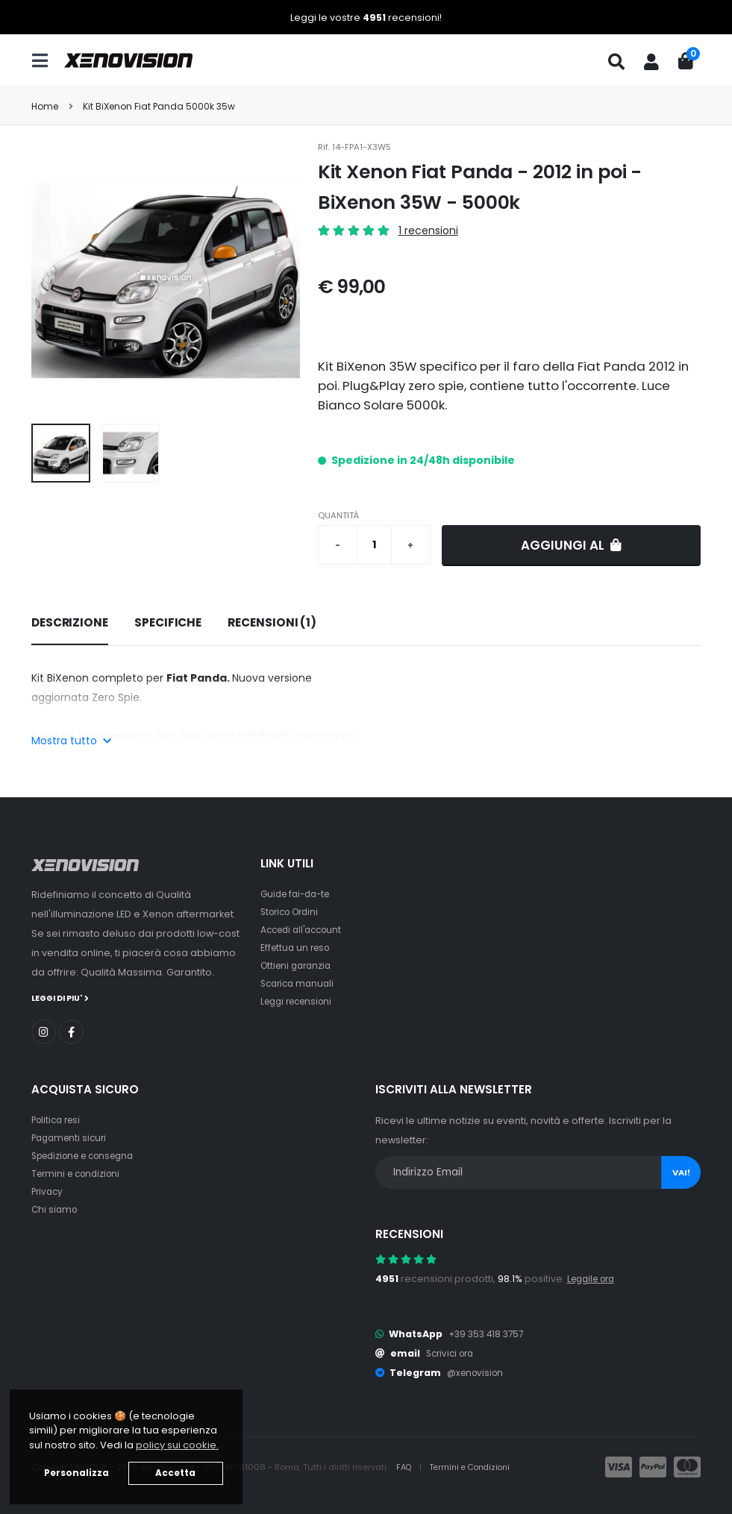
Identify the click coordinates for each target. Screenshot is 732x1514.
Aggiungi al (571, 545)
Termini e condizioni (79, 1172)
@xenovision (477, 1372)
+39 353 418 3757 (488, 1333)
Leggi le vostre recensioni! (366, 17)
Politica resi (58, 1119)
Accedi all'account (305, 929)
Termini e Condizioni (475, 1466)
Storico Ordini (293, 911)
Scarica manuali (300, 983)
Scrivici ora (452, 1352)
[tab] (69, 623)
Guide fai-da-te (298, 894)
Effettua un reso (297, 947)
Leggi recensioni (300, 1001)
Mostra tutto (71, 740)
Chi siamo (55, 1208)
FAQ (406, 1466)
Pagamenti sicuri (71, 1137)
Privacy (48, 1190)
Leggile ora (594, 1278)
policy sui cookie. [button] (177, 1445)
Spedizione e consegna (89, 1155)
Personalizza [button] (76, 1473)
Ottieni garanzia (298, 965)
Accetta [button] (175, 1473)
